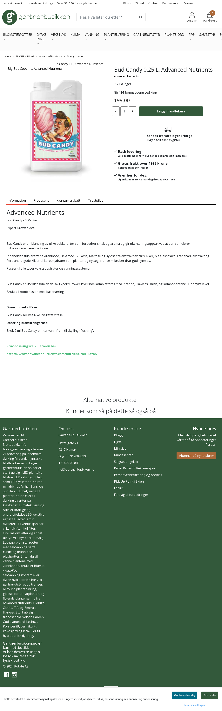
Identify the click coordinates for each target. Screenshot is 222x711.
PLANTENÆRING (116, 34)
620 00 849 (71, 463)
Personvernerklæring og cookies (138, 475)
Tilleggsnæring (74, 56)
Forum (188, 3)
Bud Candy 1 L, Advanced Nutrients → (79, 64)
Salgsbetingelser (126, 461)
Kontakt (153, 3)
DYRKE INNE (41, 36)
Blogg (127, 3)
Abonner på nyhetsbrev (196, 455)
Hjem (8, 56)
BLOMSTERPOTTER (17, 34)
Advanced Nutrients (49, 56)
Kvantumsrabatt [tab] (68, 200)
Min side (120, 448)
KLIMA (75, 34)
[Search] (111, 17)
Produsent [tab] (41, 200)
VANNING (92, 34)
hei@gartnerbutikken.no (76, 469)
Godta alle (210, 695)
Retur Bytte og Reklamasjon (134, 468)
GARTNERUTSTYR (146, 34)
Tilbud (139, 3)
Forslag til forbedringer (131, 495)
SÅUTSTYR (207, 34)
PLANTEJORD (174, 34)
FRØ (192, 34)
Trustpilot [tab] (95, 200)
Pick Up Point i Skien (129, 481)
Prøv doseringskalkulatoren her (31, 346)
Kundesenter (171, 3)
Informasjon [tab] (17, 200)
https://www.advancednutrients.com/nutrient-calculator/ (52, 354)
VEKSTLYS (58, 34)
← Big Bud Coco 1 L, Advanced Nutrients (33, 68)
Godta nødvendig (184, 695)
